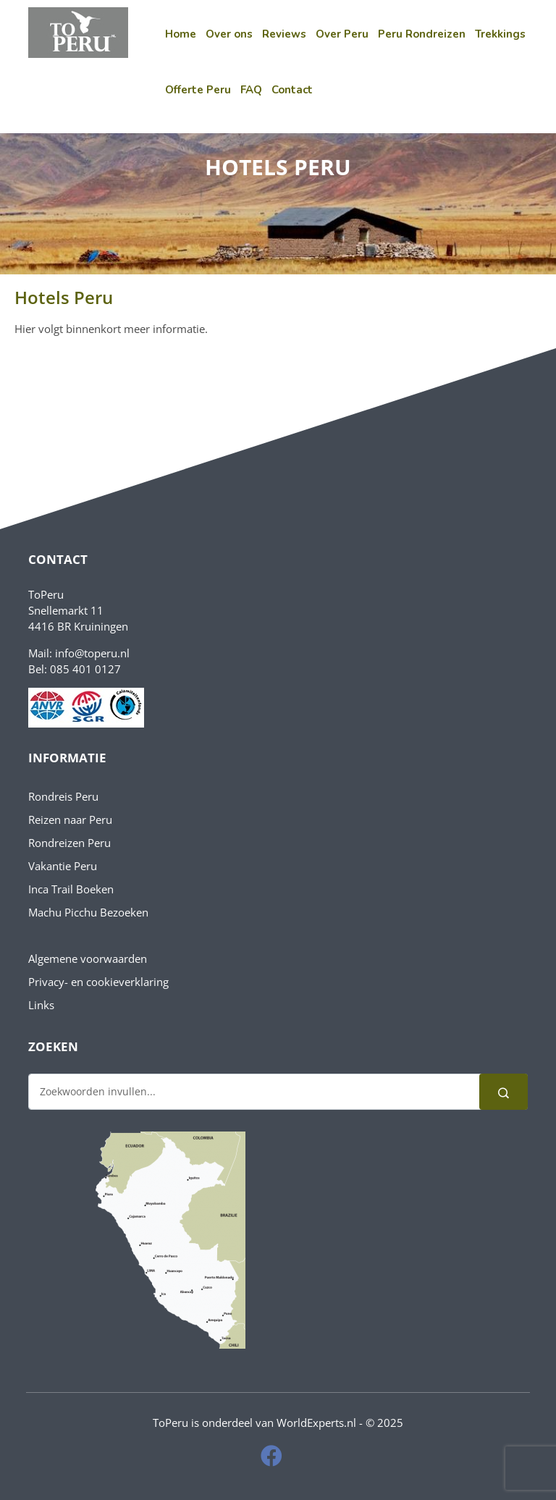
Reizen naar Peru (70, 819)
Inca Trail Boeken (71, 889)
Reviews (284, 34)
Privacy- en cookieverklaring (98, 981)
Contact (292, 90)
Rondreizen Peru (69, 842)
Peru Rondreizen (422, 34)
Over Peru (342, 34)
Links (41, 1005)
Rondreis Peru (63, 796)
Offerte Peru (198, 90)
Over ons (229, 34)
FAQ (251, 90)
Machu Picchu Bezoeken (88, 912)
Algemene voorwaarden (87, 958)
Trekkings (500, 34)
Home (180, 34)
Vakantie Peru (62, 866)
